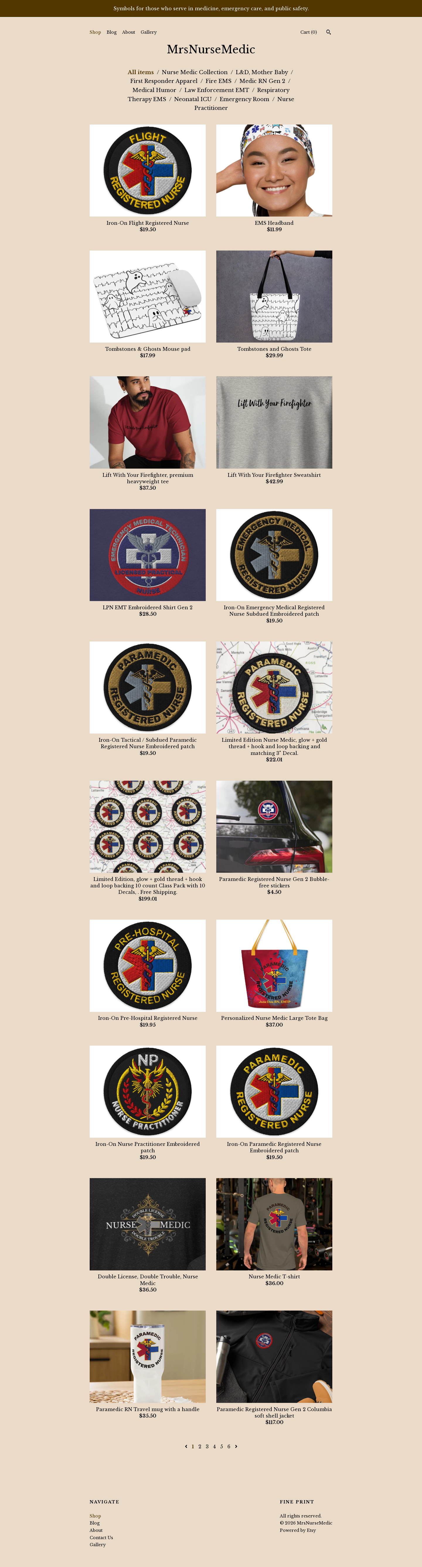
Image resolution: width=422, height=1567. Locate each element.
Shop (95, 32)
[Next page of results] (236, 1446)
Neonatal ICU (193, 99)
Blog (112, 32)
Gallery (149, 32)
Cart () (308, 32)
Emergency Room (245, 99)
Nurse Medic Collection (195, 72)
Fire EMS (219, 81)
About (128, 32)
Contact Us (101, 1537)
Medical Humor (155, 90)
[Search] (328, 33)
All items (141, 72)
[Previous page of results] (187, 1446)
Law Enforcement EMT (217, 90)
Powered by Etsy (298, 1530)
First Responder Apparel (164, 81)
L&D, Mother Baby (262, 72)
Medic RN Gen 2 (263, 81)
